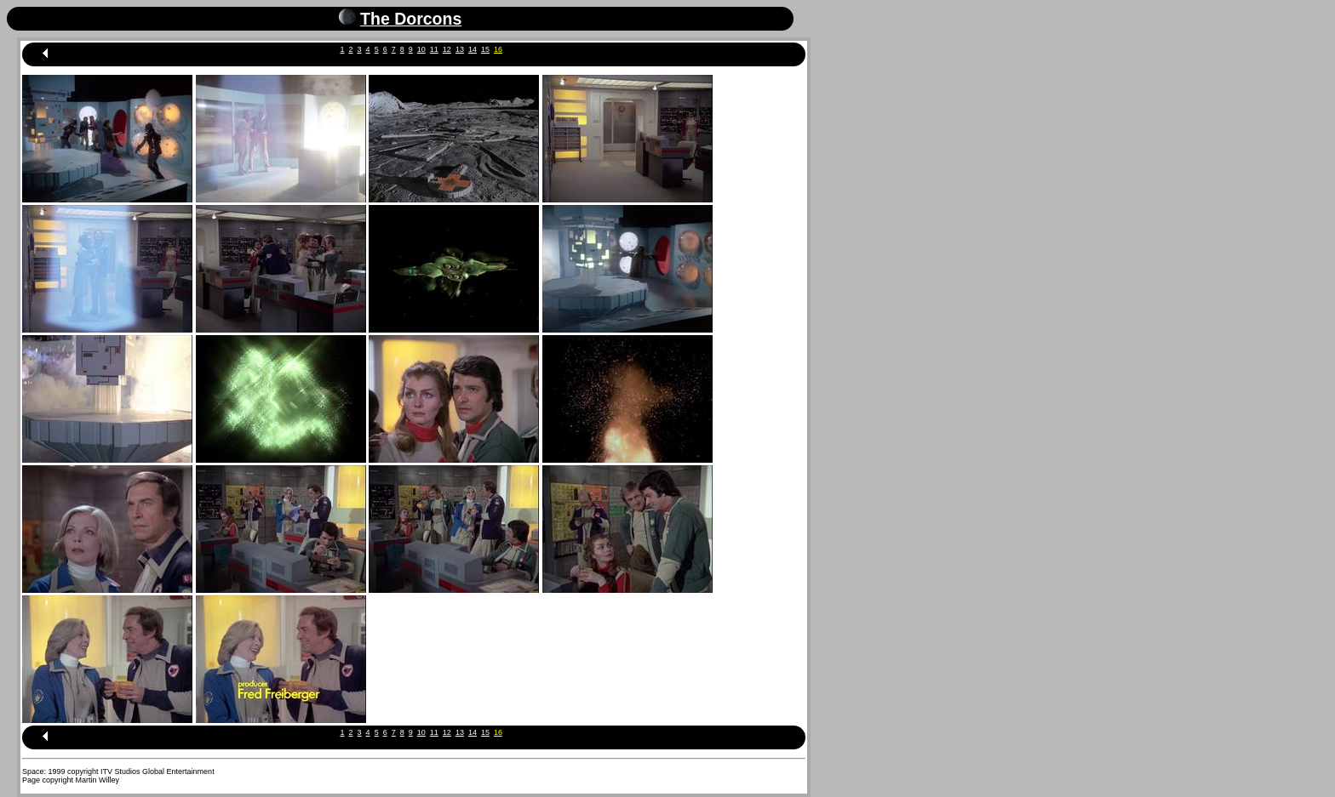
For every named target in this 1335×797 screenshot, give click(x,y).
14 (472, 49)
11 (434, 49)
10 (421, 49)
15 (485, 49)
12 (447, 49)
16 (498, 49)
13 (460, 49)
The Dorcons (410, 18)
